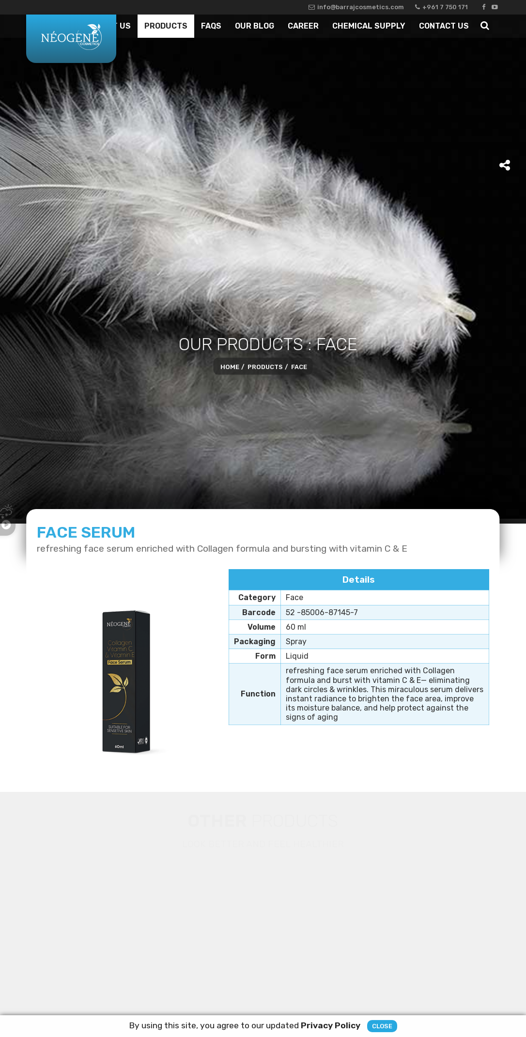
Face (299, 367)
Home (229, 367)
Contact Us (444, 26)
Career (303, 26)
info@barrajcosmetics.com (356, 7)
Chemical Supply (368, 26)
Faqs (211, 26)
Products (165, 26)
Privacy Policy (330, 1028)
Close (382, 1028)
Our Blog (254, 26)
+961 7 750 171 (441, 7)
